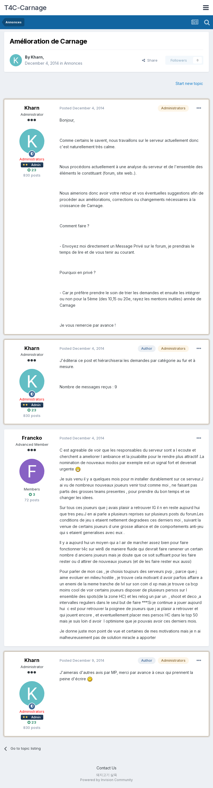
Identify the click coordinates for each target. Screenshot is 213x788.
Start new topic (189, 83)
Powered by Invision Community (106, 780)
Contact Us (106, 768)
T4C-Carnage (25, 8)
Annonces (73, 63)
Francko (32, 438)
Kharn (37, 57)
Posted (82, 108)
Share (150, 60)
